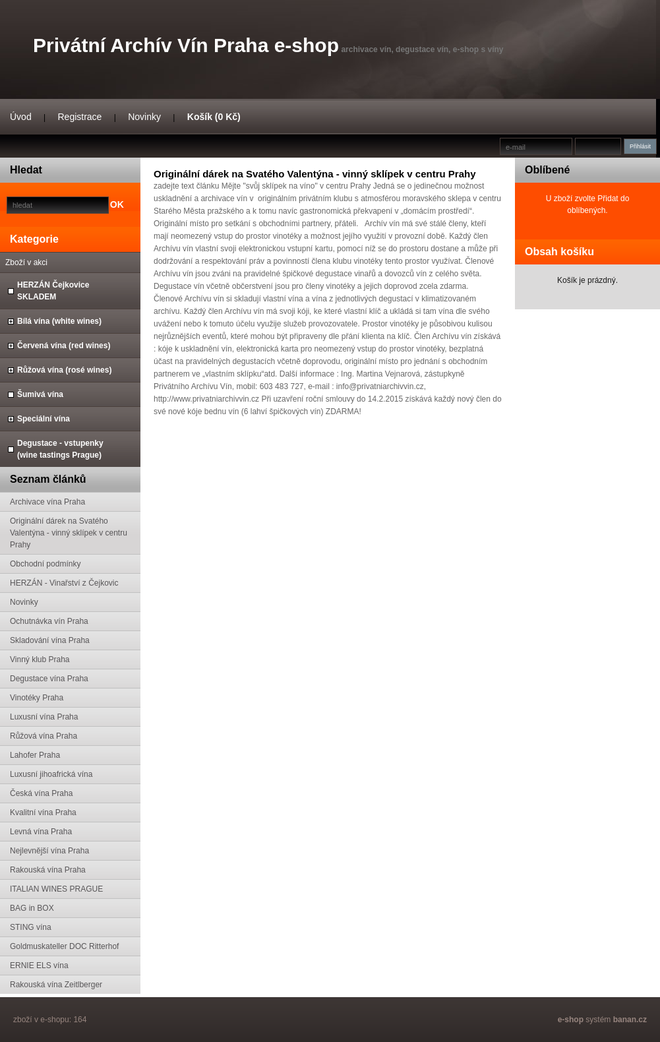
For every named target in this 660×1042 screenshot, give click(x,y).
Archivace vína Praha (47, 501)
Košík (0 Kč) (214, 116)
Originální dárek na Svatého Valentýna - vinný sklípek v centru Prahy (68, 532)
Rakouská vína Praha (48, 869)
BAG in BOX (32, 908)
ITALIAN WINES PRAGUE (56, 889)
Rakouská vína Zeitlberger (56, 984)
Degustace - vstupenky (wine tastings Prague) (60, 449)
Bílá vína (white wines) (59, 321)
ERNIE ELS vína (39, 965)
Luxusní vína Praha (44, 716)
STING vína (30, 927)
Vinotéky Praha (36, 697)
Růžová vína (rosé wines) (64, 370)
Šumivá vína (40, 394)
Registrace (79, 116)
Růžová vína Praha (43, 736)
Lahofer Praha (35, 755)
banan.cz (630, 1019)
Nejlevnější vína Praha (49, 850)
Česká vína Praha (41, 793)
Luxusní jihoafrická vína (51, 774)
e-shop (571, 1019)
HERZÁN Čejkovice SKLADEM (53, 290)
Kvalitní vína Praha (43, 812)
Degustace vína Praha (49, 678)
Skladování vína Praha (50, 640)
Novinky (144, 116)
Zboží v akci (26, 262)
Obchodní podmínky (45, 563)
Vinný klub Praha (40, 659)
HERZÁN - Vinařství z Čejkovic (64, 583)
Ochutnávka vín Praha (49, 621)
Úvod (21, 116)
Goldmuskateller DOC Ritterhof (64, 946)
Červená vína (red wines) (63, 345)
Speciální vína (43, 418)
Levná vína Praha (41, 831)
